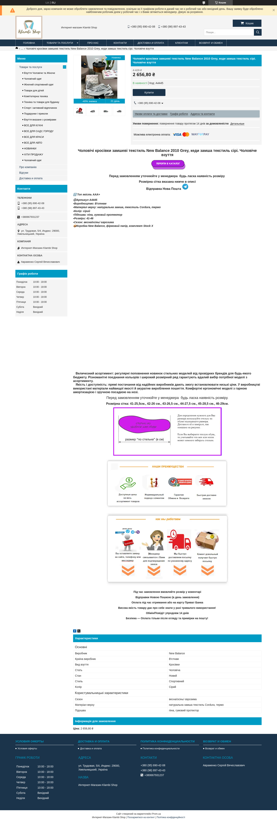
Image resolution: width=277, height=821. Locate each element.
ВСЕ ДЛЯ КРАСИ (34, 136)
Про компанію (28, 167)
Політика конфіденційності (171, 817)
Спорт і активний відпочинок (40, 107)
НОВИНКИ (30, 148)
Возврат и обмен (211, 42)
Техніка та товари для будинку (41, 102)
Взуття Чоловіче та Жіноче (39, 73)
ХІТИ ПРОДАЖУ (33, 154)
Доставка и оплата (151, 42)
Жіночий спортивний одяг (38, 84)
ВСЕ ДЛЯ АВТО (33, 142)
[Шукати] (258, 32)
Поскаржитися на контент (141, 817)
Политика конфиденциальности (161, 748)
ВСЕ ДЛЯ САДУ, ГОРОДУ (38, 131)
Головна (29, 42)
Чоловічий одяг (33, 78)
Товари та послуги (60, 42)
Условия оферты (27, 748)
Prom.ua (156, 814)
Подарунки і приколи (36, 113)
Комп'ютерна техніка (36, 96)
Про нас (93, 42)
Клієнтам (181, 42)
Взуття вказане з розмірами (40, 119)
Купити (149, 92)
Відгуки (23, 172)
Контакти (120, 42)
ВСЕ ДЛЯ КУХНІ (33, 125)
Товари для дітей (34, 90)
